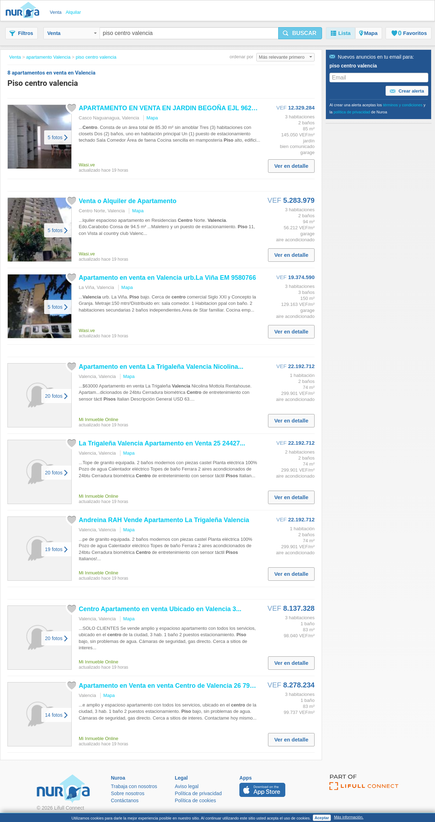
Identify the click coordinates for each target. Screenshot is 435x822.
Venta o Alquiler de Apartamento (128, 201)
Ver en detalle (291, 166)
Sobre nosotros (127, 793)
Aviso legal (186, 786)
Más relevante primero (285, 57)
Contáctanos (125, 800)
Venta (72, 33)
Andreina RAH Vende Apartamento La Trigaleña (164, 520)
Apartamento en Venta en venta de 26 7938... (170, 685)
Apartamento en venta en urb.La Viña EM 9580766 (167, 277)
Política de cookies (195, 800)
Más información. (349, 817)
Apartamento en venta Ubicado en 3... (160, 609)
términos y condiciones (403, 105)
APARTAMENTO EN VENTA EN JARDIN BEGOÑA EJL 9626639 (172, 108)
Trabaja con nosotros (134, 786)
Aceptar (322, 818)
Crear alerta (407, 91)
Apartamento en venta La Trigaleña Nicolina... (161, 366)
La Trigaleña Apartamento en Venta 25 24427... (162, 443)
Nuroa (24, 10)
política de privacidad (352, 112)
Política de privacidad (198, 793)
